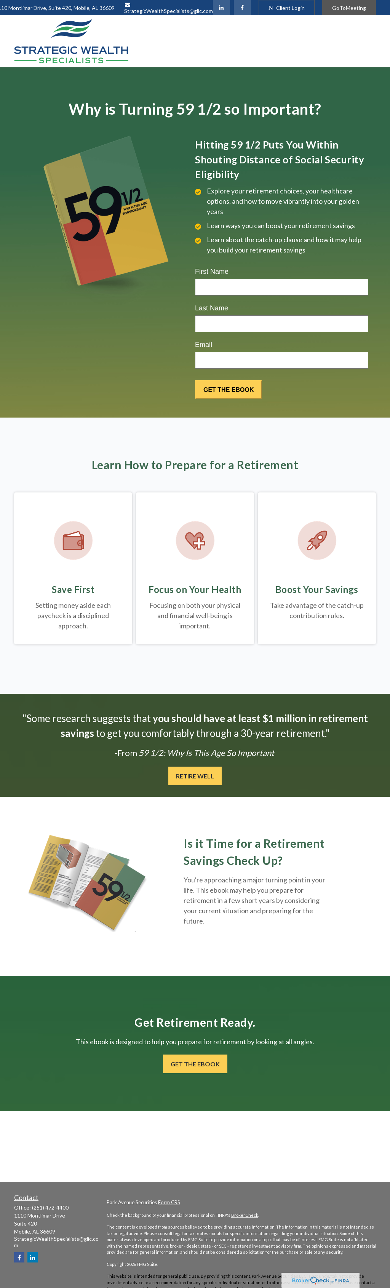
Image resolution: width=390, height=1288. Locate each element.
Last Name (211, 308)
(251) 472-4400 (50, 1207)
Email (203, 344)
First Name (212, 271)
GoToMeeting (349, 8)
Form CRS (169, 1202)
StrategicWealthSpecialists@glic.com (168, 8)
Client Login (287, 8)
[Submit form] (228, 389)
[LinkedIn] (221, 7)
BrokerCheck (244, 1215)
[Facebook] (242, 7)
